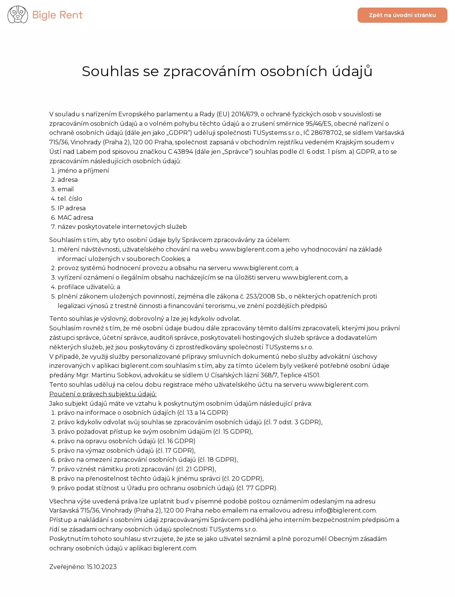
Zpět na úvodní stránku (402, 15)
